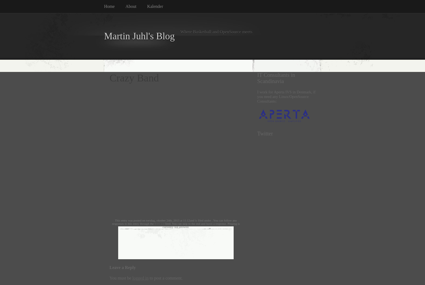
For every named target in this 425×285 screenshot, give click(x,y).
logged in (140, 278)
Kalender (155, 6)
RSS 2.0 (159, 223)
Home (109, 6)
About (130, 6)
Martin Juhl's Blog (139, 36)
